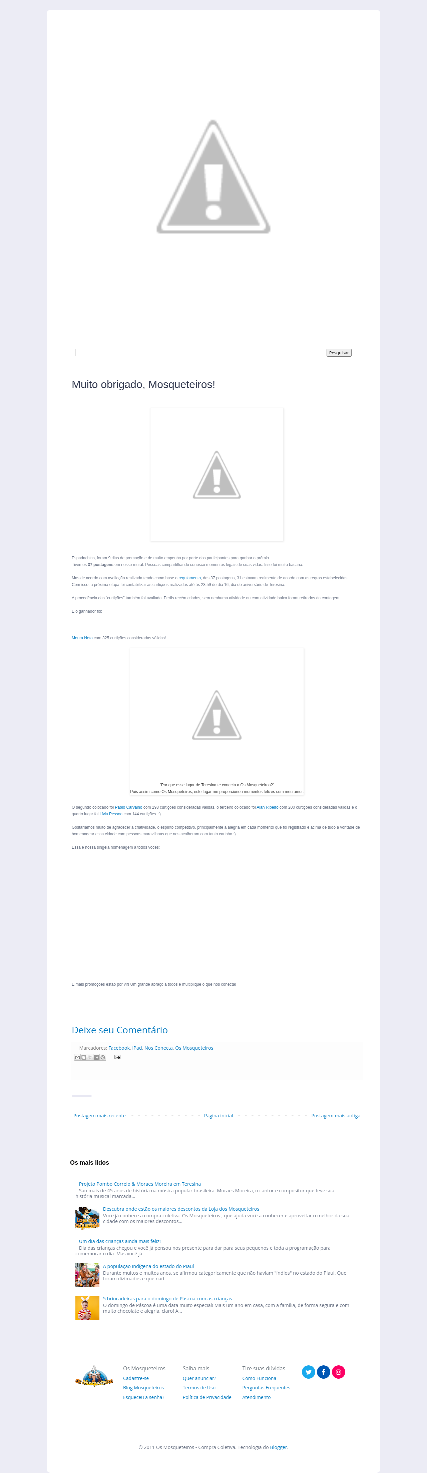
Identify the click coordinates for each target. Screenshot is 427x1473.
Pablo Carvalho (128, 807)
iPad (137, 1048)
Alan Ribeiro (267, 807)
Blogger (278, 1447)
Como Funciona (260, 1378)
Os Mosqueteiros (194, 1048)
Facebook (119, 1048)
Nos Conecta (158, 1048)
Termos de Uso (199, 1387)
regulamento (189, 578)
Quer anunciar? (199, 1378)
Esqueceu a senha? (143, 1397)
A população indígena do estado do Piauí (148, 1266)
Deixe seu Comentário (120, 1029)
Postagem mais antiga (335, 1115)
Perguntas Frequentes (267, 1387)
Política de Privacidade (207, 1397)
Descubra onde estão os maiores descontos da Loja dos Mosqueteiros (181, 1209)
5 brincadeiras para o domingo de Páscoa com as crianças (167, 1298)
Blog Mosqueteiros (143, 1387)
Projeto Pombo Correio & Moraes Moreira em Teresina (140, 1184)
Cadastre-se (136, 1378)
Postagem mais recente (99, 1115)
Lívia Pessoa (110, 814)
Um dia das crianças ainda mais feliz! (120, 1241)
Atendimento (257, 1397)
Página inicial (218, 1115)
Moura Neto (82, 638)
